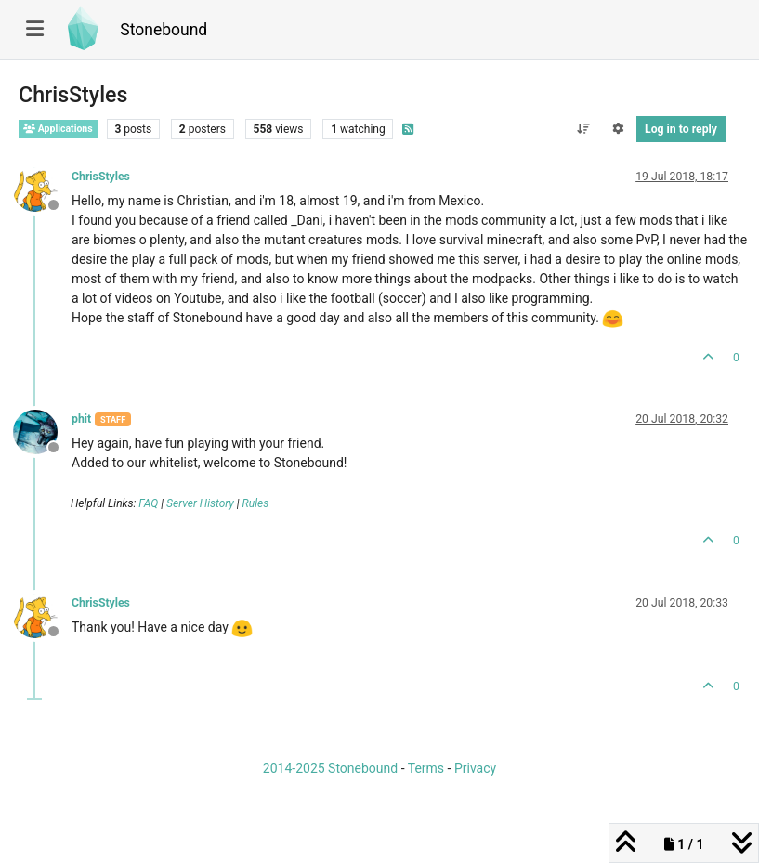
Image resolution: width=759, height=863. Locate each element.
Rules (255, 503)
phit (81, 418)
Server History (200, 503)
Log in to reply (681, 129)
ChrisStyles (101, 176)
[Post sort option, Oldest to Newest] (583, 129)
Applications (58, 129)
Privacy (475, 768)
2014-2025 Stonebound (330, 768)
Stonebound (163, 29)
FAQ (148, 503)
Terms (426, 768)
